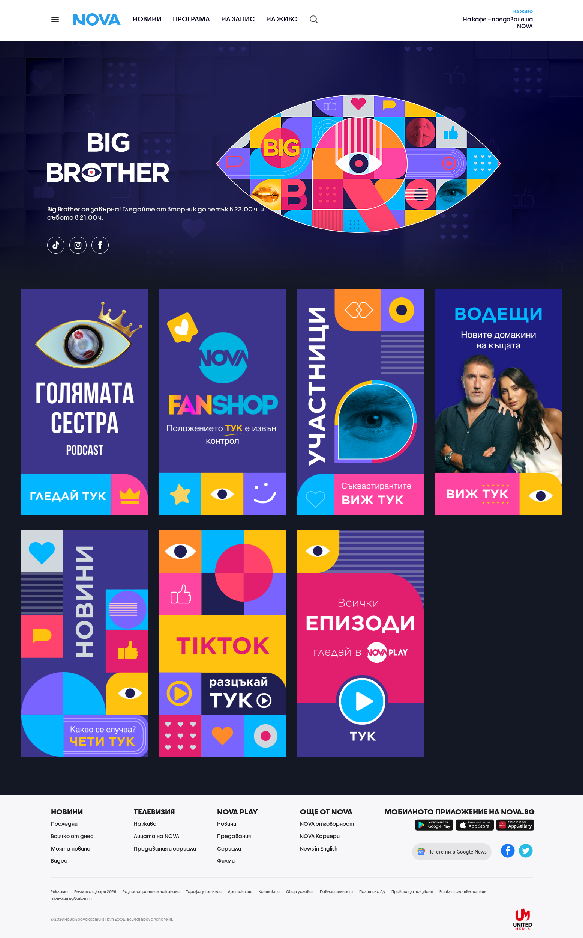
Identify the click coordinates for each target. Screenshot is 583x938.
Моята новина (71, 848)
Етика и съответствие (462, 891)
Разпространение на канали (151, 891)
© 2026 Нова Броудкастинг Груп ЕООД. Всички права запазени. (112, 919)
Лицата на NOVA (156, 836)
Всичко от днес (72, 836)
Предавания (234, 836)
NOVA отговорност (327, 823)
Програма (191, 19)
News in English (318, 848)
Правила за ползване (412, 891)
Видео (59, 860)
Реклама (59, 891)
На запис (238, 19)
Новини (147, 19)
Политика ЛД (372, 891)
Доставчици (240, 891)
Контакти (269, 891)
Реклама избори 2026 (95, 891)
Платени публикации (71, 899)
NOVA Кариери (320, 836)
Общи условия (299, 891)
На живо (282, 19)
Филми (226, 860)
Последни (64, 823)
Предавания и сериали (165, 848)
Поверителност (336, 891)
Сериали (229, 848)
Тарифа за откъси (204, 891)
